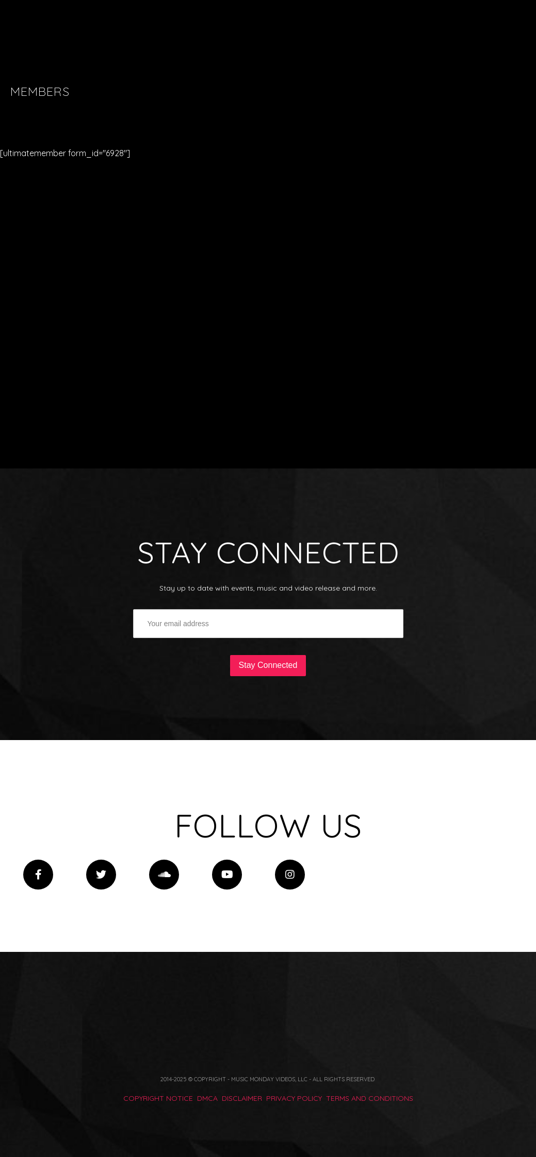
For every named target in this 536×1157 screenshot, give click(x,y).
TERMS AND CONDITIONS (369, 1098)
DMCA (207, 1098)
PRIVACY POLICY (294, 1098)
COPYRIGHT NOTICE (158, 1098)
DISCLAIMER (242, 1098)
